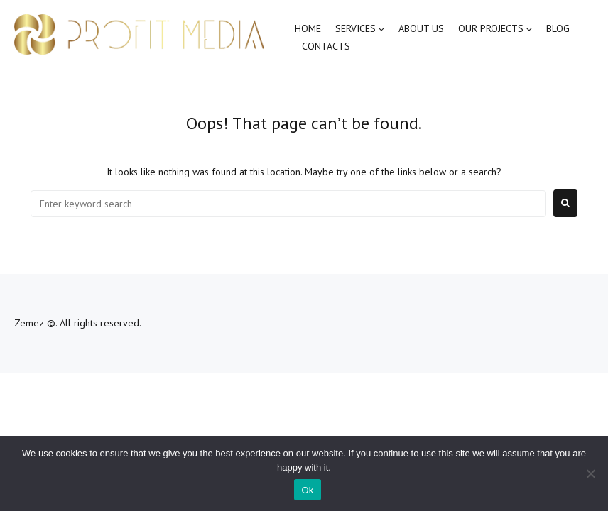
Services (355, 28)
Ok (307, 490)
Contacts (326, 46)
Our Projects (490, 28)
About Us (421, 28)
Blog (558, 28)
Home (308, 28)
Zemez (29, 323)
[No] (590, 473)
